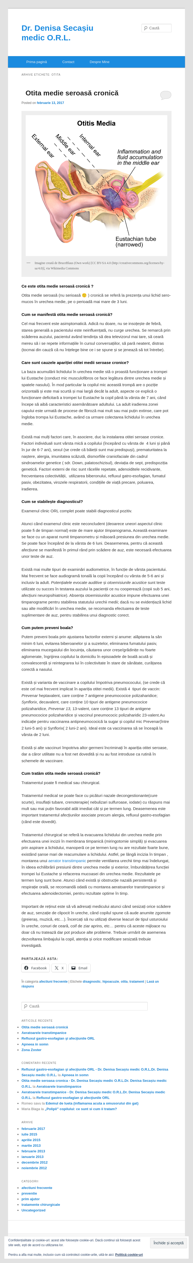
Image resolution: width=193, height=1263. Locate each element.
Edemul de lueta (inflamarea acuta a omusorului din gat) (92, 1103)
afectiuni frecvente (53, 981)
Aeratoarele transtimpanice (43, 1033)
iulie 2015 (29, 1134)
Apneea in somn (34, 1044)
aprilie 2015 (30, 1140)
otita (124, 981)
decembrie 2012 (34, 1162)
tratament (136, 981)
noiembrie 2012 (34, 1168)
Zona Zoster (31, 1050)
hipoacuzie (110, 981)
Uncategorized (33, 1210)
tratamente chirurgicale (40, 1205)
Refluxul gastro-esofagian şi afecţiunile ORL (58, 1038)
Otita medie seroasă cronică (71, 93)
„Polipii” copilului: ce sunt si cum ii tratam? (81, 1109)
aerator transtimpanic (67, 860)
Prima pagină (36, 62)
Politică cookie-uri (129, 1255)
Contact (68, 62)
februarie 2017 (33, 1129)
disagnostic (92, 981)
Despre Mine (100, 62)
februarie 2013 (33, 1151)
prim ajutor (30, 1199)
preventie (29, 1193)
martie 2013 (31, 1146)
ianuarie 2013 (32, 1157)
